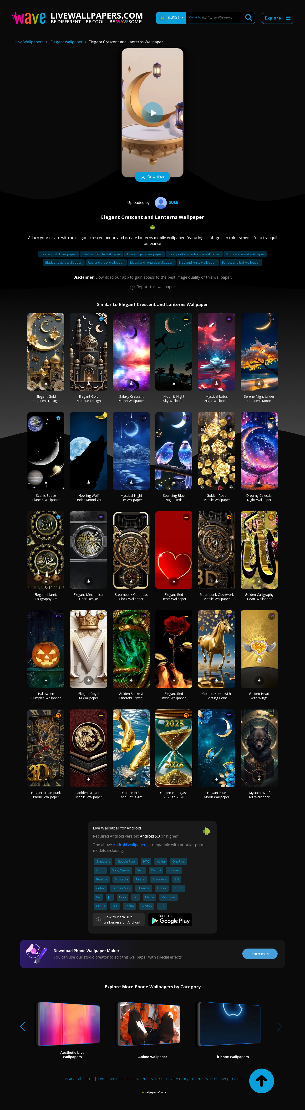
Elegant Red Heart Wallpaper (174, 596)
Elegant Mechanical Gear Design (88, 596)
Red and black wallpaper (106, 262)
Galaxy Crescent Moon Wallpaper (131, 398)
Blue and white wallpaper (197, 262)
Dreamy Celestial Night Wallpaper (259, 497)
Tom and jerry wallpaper (145, 254)
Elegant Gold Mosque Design (88, 398)
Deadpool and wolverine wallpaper (194, 254)
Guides (238, 1078)
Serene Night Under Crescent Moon (259, 398)
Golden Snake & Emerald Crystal (131, 695)
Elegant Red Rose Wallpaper (174, 695)
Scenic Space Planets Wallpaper (46, 497)
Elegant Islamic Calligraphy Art (45, 596)
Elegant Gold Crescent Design (46, 398)
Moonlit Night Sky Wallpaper (174, 398)
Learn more (259, 953)
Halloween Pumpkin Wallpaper (46, 695)
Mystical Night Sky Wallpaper (131, 497)
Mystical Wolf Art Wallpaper (259, 794)
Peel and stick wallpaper (59, 254)
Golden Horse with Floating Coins (216, 695)
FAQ (224, 1078)
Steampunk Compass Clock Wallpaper (131, 596)
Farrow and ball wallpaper (241, 262)
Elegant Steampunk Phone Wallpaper (46, 794)
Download (152, 177)
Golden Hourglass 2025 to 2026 (174, 794)
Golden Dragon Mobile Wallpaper (88, 794)
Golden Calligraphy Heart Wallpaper (259, 596)
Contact (67, 1078)
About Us (85, 1078)
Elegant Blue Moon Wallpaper (216, 794)
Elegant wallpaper (67, 42)
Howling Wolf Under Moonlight (89, 497)
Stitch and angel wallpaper (245, 254)
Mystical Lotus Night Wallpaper (216, 398)
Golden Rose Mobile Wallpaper (216, 497)
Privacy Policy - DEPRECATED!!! (191, 1078)
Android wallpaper (129, 844)
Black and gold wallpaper (63, 262)
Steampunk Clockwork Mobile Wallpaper (216, 596)
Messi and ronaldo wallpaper (151, 262)
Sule (166, 202)
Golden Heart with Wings (259, 695)
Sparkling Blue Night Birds (174, 497)
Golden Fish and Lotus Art (131, 794)
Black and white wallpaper (101, 254)
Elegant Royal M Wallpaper (88, 695)
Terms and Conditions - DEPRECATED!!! (129, 1078)
